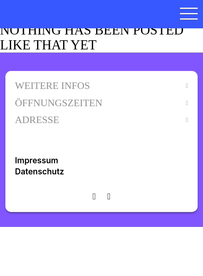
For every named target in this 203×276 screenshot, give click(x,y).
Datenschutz (39, 171)
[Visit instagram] (94, 196)
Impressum (36, 160)
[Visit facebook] (108, 196)
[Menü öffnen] (189, 13)
